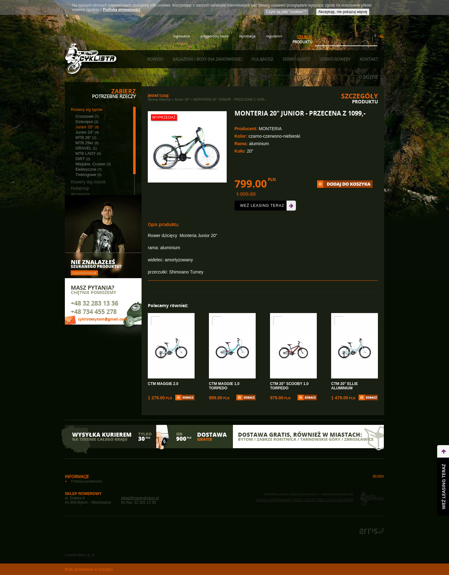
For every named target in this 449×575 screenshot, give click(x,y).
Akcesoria (80, 194)
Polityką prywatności (121, 9)
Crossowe (87, 116)
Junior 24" (87, 132)
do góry (378, 476)
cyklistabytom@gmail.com (102, 319)
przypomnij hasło (214, 36)
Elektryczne (88, 169)
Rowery (155, 59)
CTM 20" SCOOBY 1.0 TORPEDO (289, 386)
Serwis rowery (334, 59)
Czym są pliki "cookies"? (286, 12)
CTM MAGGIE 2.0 (163, 384)
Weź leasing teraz (262, 205)
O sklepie (368, 77)
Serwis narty (296, 59)
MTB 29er (87, 142)
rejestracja (247, 36)
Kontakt (369, 59)
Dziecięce (86, 121)
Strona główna (159, 99)
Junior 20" (87, 127)
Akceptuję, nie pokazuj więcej (342, 12)
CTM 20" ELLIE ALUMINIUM (344, 386)
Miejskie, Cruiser (93, 164)
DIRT (82, 158)
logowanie (181, 36)
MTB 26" (85, 137)
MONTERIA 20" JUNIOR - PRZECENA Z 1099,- (229, 99)
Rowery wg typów (87, 109)
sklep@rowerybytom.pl (140, 498)
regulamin (274, 36)
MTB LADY (88, 153)
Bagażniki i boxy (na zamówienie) (207, 59)
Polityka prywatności (86, 481)
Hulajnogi (262, 59)
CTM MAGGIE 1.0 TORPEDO (224, 386)
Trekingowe (88, 174)
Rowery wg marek (88, 181)
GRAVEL (86, 148)
